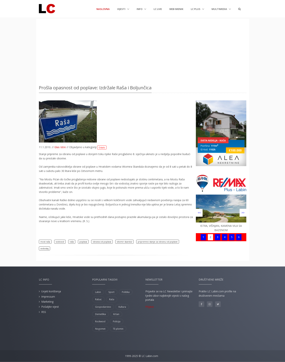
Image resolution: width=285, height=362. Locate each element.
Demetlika (100, 314)
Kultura (122, 306)
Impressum (48, 296)
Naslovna (103, 9)
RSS (43, 312)
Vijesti (121, 9)
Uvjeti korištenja (51, 291)
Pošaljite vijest (50, 306)
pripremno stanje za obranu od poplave (158, 241)
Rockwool (100, 321)
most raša (45, 241)
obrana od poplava (102, 241)
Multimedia (220, 9)
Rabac (98, 299)
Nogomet (100, 328)
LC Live (158, 9)
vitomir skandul (124, 241)
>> (242, 212)
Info (140, 9)
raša (72, 241)
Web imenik (176, 9)
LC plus (196, 9)
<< (199, 212)
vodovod (60, 241)
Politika (126, 292)
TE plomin (118, 328)
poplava (83, 241)
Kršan (116, 314)
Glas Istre (60, 147)
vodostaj (44, 248)
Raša (111, 299)
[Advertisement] (142, 50)
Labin (98, 292)
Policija (116, 321)
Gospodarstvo (103, 306)
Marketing (47, 301)
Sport (111, 292)
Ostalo (102, 147)
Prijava (149, 306)
